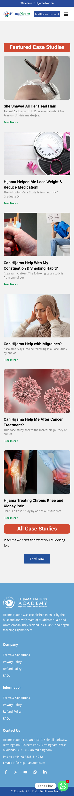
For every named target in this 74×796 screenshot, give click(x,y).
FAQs (6, 675)
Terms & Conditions (16, 655)
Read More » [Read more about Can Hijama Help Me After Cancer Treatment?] (11, 440)
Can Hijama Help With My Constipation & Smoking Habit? (31, 265)
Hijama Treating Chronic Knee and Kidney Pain (33, 503)
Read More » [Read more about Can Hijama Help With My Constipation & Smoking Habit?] (11, 284)
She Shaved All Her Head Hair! (30, 106)
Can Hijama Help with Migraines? (33, 344)
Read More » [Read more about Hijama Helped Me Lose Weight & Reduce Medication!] (11, 203)
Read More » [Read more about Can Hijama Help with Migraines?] (11, 359)
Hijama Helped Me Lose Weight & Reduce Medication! (33, 184)
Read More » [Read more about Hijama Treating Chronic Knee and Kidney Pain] (11, 517)
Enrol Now (37, 559)
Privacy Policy (12, 662)
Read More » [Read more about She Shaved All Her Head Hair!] (11, 122)
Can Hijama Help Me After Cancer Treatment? (33, 422)
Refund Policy (12, 669)
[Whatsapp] (63, 786)
